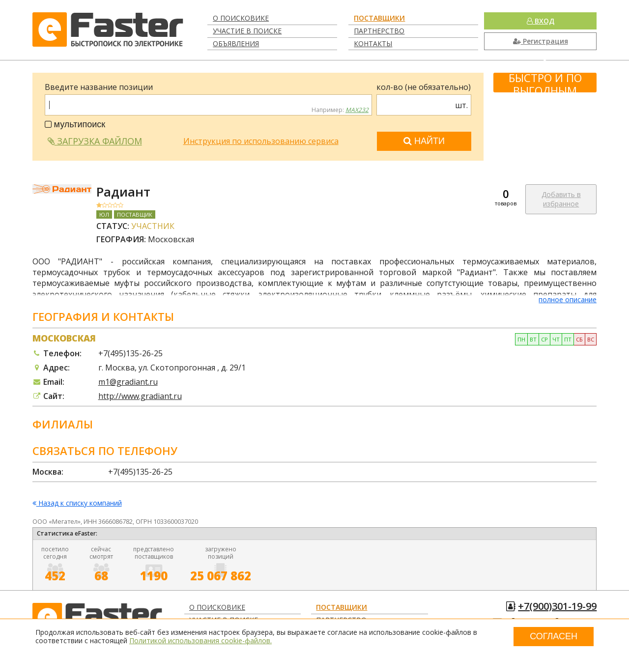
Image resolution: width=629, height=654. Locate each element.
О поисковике (241, 18)
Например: (340, 110)
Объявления (236, 43)
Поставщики (379, 18)
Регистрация (540, 41)
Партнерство (379, 30)
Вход (540, 21)
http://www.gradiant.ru (140, 396)
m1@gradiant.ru (128, 381)
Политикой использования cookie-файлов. (200, 640)
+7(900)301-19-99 (557, 606)
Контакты (373, 43)
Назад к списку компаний (77, 503)
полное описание (568, 299)
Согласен (553, 636)
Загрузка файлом (95, 141)
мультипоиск (75, 124)
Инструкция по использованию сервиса (261, 141)
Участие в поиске (247, 30)
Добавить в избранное (561, 199)
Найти (424, 141)
